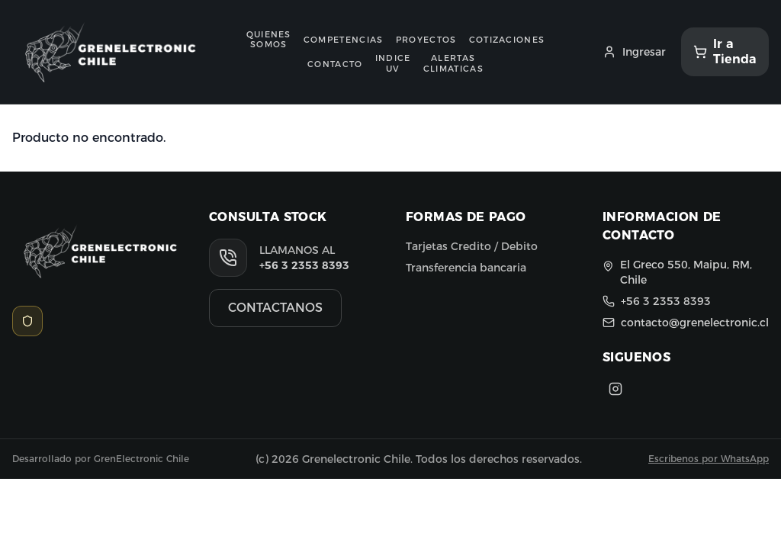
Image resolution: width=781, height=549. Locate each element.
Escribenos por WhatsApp (708, 458)
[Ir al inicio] (105, 52)
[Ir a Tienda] (725, 51)
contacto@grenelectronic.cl (695, 322)
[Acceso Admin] (27, 321)
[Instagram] (615, 389)
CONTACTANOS (275, 307)
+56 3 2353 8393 (304, 265)
